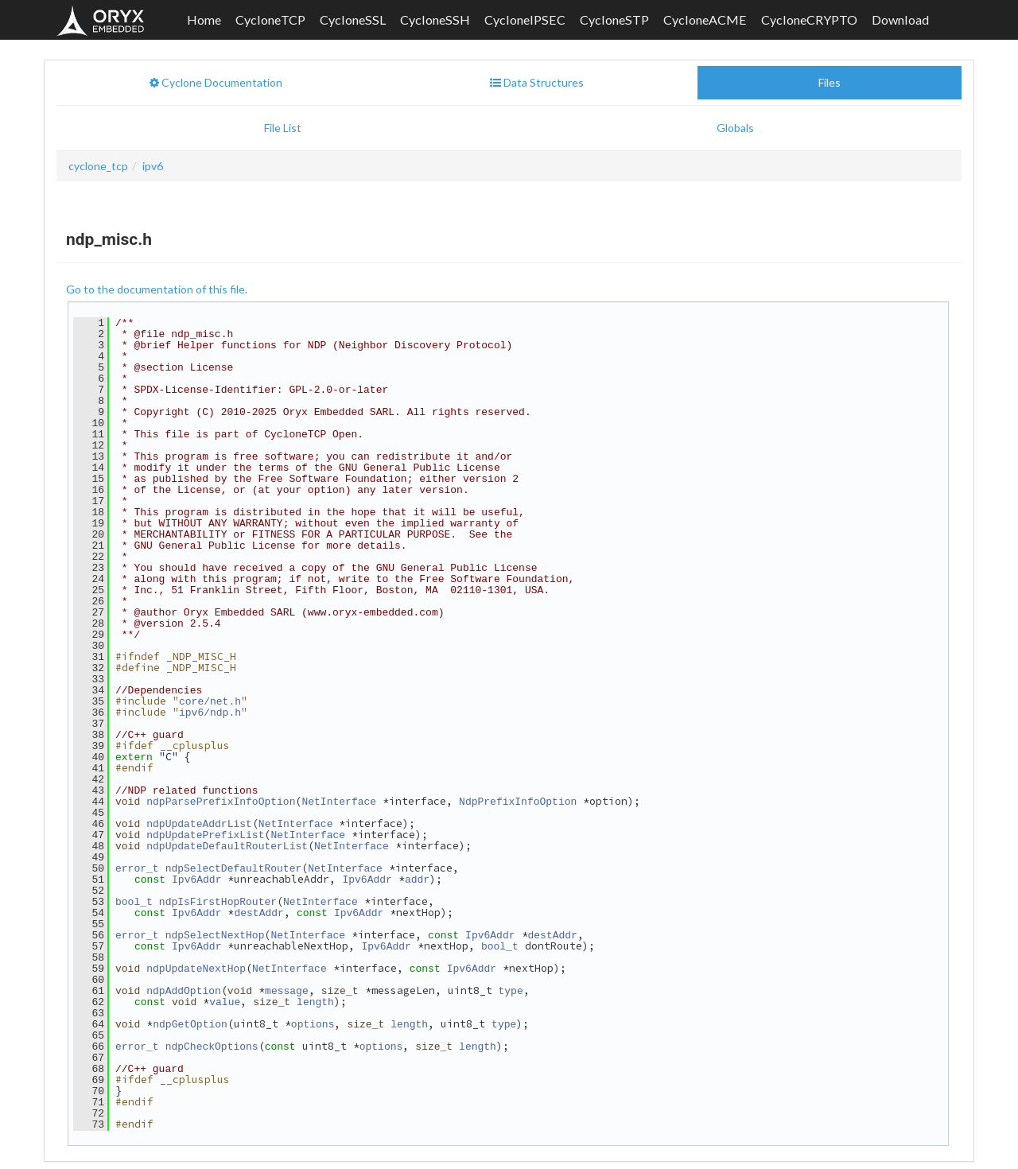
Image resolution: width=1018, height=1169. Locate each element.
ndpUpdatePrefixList (205, 797)
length (315, 953)
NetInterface (338, 766)
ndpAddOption (183, 942)
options (313, 973)
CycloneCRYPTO (809, 19)
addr (417, 839)
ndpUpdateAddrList (199, 787)
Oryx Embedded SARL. (204, 1145)
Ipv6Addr (196, 839)
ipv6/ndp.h (210, 684)
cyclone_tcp (98, 166)
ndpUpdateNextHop (196, 922)
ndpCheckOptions (211, 994)
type (510, 942)
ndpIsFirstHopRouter (218, 859)
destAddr (258, 870)
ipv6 (152, 166)
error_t (137, 828)
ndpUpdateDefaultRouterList (227, 808)
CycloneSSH (435, 19)
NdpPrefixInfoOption (518, 766)
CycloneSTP (614, 19)
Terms (770, 1145)
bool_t (134, 859)
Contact (696, 1145)
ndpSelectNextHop (215, 891)
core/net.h (210, 673)
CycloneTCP (270, 19)
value (224, 953)
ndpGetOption (190, 973)
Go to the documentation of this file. (156, 289)
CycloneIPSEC (524, 19)
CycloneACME (705, 19)
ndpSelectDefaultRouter (233, 828)
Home (204, 19)
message (287, 942)
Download (900, 19)
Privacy (849, 1145)
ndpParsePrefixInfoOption (220, 766)
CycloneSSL (353, 19)
